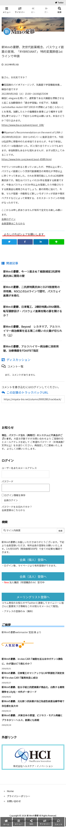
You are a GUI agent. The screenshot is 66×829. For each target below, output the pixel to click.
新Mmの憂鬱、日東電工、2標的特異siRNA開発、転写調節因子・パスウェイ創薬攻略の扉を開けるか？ (32, 311)
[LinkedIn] (40, 242)
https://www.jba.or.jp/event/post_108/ (23, 125)
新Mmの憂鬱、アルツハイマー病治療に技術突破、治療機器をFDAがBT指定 (31, 348)
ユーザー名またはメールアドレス (19, 468)
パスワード (7, 481)
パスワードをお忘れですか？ (17, 506)
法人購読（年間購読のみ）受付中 (26, 582)
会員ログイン (9, 219)
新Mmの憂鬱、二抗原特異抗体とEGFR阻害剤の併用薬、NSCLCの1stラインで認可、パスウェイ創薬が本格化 (32, 291)
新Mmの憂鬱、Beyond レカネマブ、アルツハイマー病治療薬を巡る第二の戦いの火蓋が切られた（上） (32, 330)
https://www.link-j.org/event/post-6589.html (26, 159)
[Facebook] (25, 242)
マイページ (24, 565)
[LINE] (56, 242)
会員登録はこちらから (13, 223)
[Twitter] (9, 242)
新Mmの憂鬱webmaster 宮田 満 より (21, 632)
